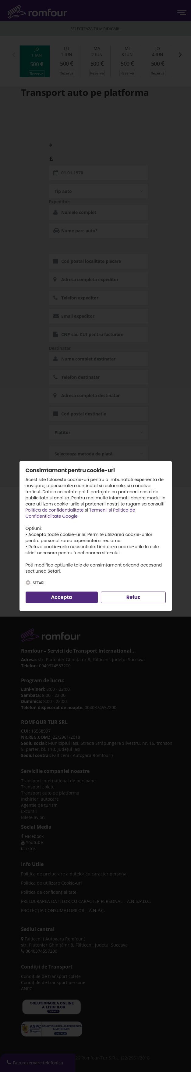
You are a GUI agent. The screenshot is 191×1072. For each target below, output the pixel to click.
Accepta (61, 597)
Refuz (133, 597)
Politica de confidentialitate (55, 510)
